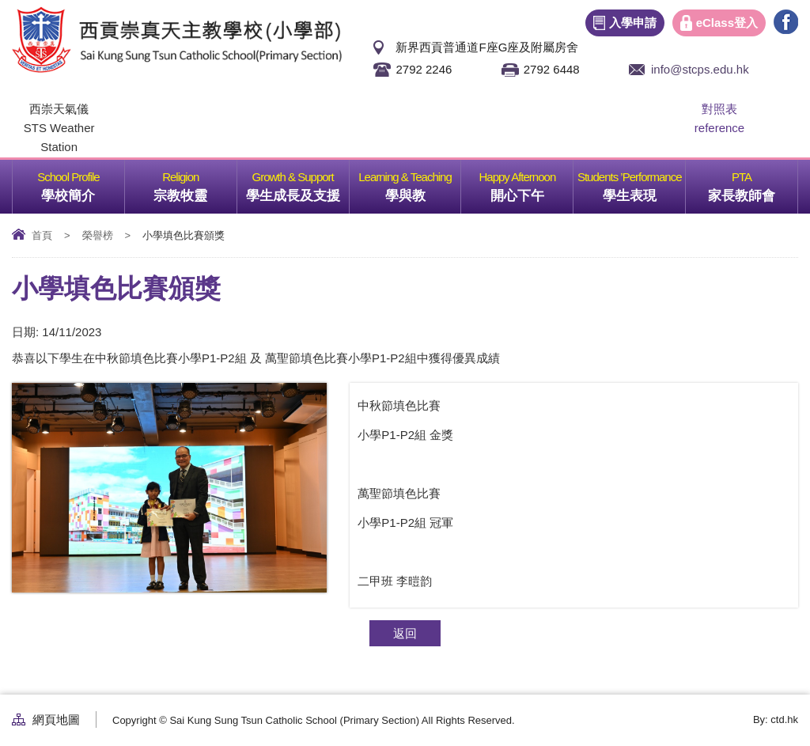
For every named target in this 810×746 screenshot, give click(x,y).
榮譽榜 (97, 235)
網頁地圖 (56, 719)
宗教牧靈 (194, 181)
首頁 (42, 235)
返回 (405, 633)
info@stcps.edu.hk (700, 69)
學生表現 (644, 181)
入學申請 (633, 22)
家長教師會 (752, 181)
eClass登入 (727, 22)
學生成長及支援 (297, 181)
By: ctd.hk (775, 719)
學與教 (423, 181)
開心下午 (531, 181)
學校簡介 (82, 181)
